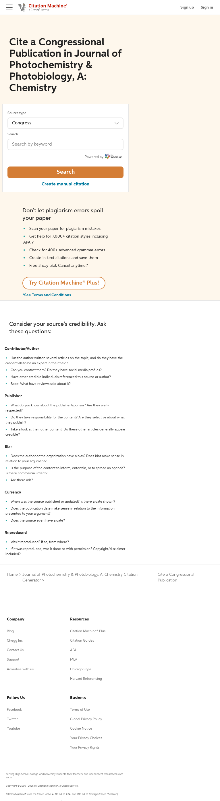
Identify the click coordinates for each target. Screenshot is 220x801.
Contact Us (15, 650)
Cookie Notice (81, 729)
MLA (73, 659)
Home (12, 575)
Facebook (14, 710)
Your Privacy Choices (86, 738)
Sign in (207, 7)
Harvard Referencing (86, 679)
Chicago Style (80, 669)
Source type (16, 113)
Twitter (12, 719)
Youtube (13, 729)
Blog (10, 631)
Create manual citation (65, 184)
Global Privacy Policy (86, 719)
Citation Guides (82, 641)
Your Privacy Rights (84, 747)
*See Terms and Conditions (46, 295)
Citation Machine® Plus (87, 631)
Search (12, 134)
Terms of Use (80, 710)
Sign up (187, 7)
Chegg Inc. (15, 641)
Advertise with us (20, 669)
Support (13, 659)
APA (73, 650)
